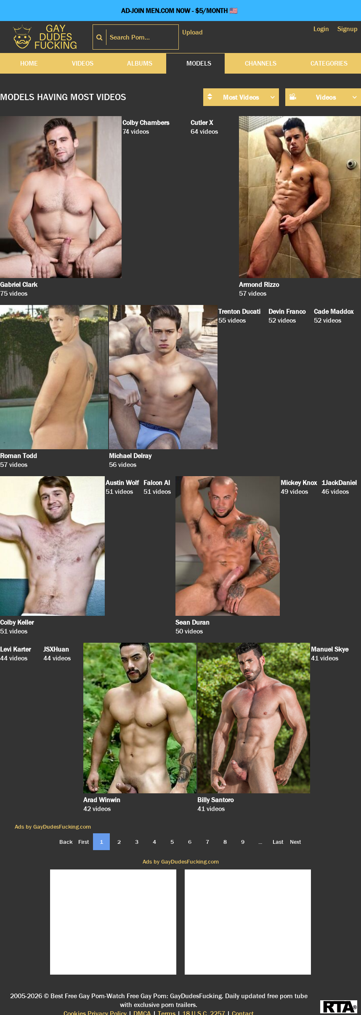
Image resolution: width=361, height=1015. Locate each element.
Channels (260, 63)
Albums (139, 63)
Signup (347, 28)
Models (198, 63)
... (260, 841)
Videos (82, 63)
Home (29, 63)
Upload (192, 32)
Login (321, 28)
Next (295, 841)
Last (278, 841)
